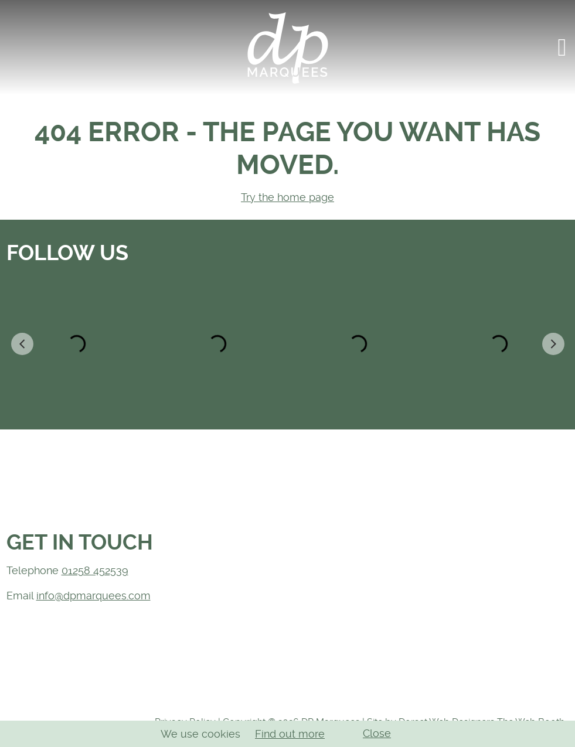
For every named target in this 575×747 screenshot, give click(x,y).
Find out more (290, 734)
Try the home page (287, 197)
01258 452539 (95, 570)
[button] (562, 47)
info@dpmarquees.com (93, 595)
